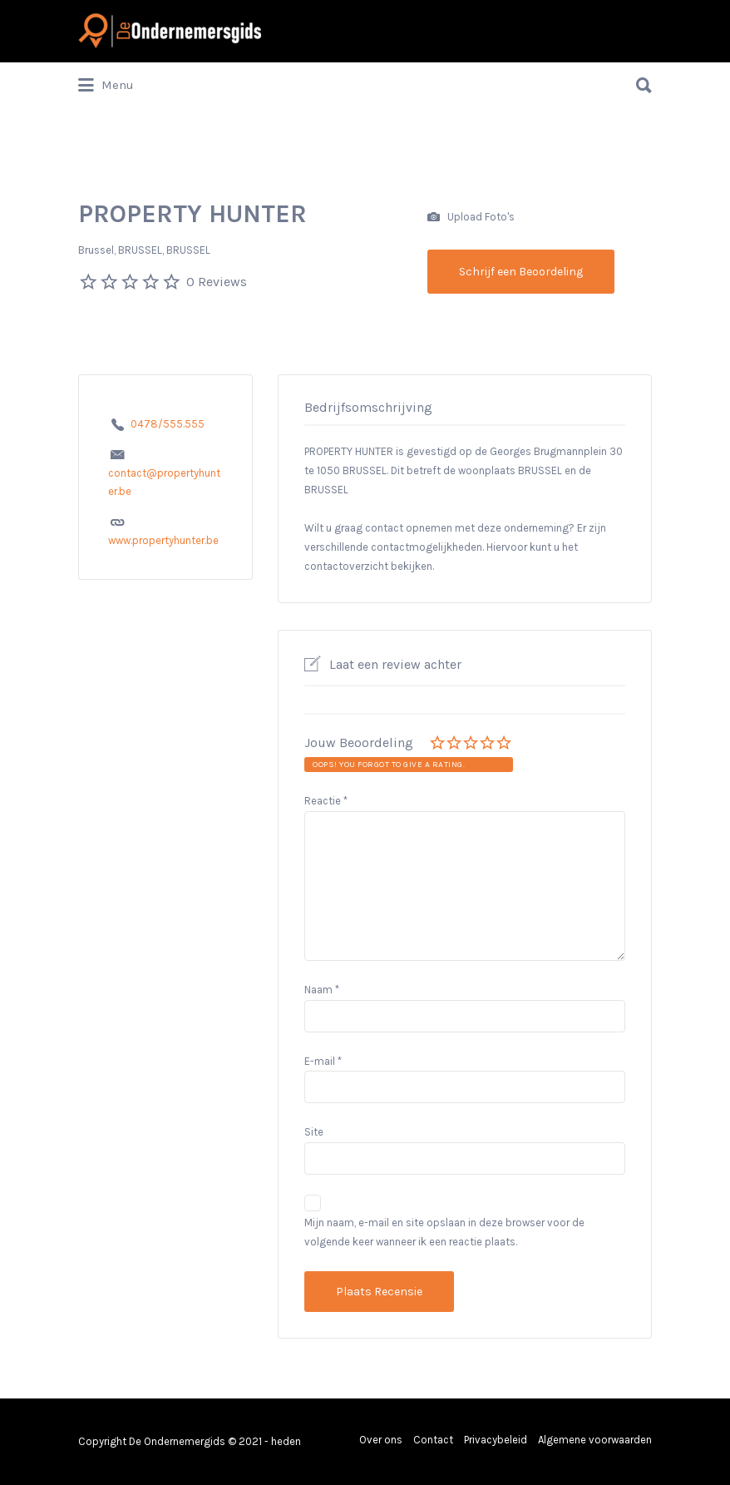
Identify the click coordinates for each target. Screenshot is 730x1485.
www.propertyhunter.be (163, 540)
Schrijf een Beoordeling (521, 272)
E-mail (323, 1061)
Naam (321, 989)
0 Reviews (216, 282)
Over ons (380, 1439)
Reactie (326, 800)
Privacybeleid (495, 1439)
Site (313, 1132)
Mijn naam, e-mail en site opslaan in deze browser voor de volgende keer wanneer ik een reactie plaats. (444, 1232)
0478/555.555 (168, 424)
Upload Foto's (471, 217)
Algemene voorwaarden (595, 1439)
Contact (433, 1439)
